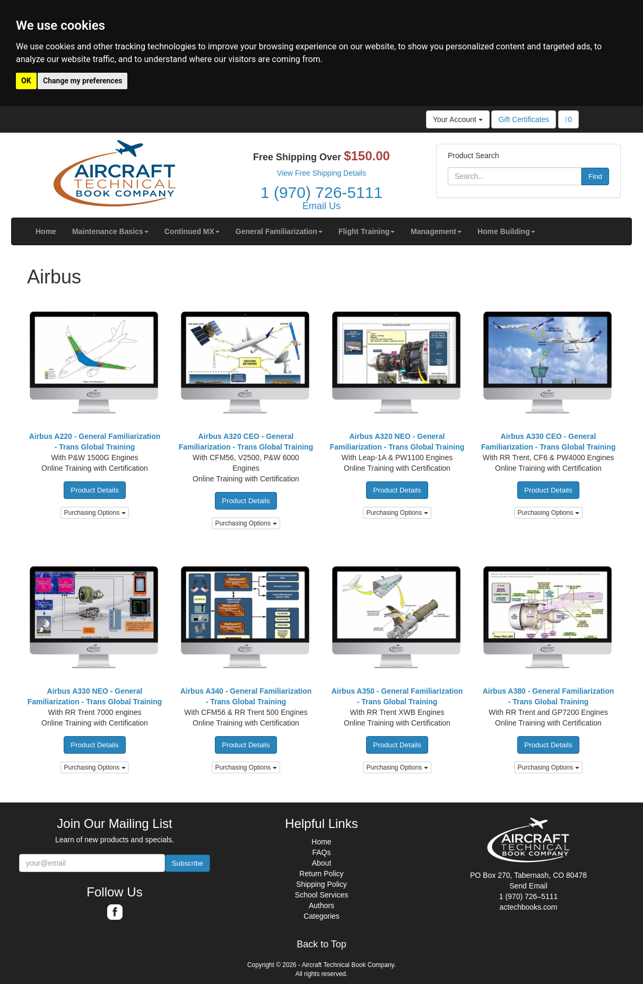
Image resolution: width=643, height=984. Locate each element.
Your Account (458, 119)
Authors (321, 905)
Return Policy (321, 873)
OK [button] (26, 80)
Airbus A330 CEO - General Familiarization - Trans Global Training (548, 441)
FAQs (321, 852)
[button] (110, 231)
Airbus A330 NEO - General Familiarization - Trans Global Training (95, 696)
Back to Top (321, 944)
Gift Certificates (523, 119)
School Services (321, 895)
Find (595, 176)
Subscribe (187, 863)
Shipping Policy (321, 884)
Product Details (94, 490)
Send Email (528, 886)
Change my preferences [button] (82, 80)
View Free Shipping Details (321, 173)
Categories (321, 916)
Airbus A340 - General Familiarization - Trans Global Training (246, 696)
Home (321, 842)
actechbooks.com (529, 907)
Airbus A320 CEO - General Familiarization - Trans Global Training (246, 441)
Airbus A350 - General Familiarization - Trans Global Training (397, 696)
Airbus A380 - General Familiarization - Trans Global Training (548, 696)
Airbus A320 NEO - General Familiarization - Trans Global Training (397, 441)
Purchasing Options (94, 512)
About (322, 863)
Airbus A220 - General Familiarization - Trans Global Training (95, 441)
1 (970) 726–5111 (528, 896)
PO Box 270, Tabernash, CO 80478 (528, 875)
